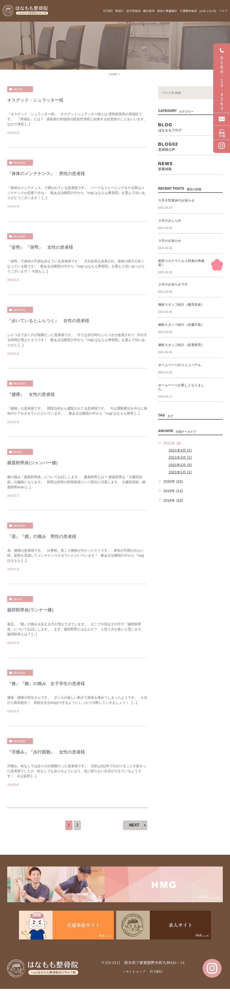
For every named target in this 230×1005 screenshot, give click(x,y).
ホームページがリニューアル (179, 365)
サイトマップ (135, 971)
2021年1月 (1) (180, 472)
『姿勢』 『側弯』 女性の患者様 (40, 247)
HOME (113, 74)
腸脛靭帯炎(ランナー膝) (30, 610)
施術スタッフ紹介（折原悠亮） (181, 345)
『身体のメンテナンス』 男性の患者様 (46, 173)
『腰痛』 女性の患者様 (31, 394)
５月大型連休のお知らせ (176, 200)
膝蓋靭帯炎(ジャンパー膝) (32, 462)
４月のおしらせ (170, 220)
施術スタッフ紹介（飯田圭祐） (181, 304)
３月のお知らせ (170, 240)
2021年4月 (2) (180, 450)
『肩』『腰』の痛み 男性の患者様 (41, 536)
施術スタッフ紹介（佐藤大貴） (181, 324)
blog (18, 89)
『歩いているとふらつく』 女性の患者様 (50, 320)
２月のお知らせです (173, 284)
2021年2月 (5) (180, 465)
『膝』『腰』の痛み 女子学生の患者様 (46, 683)
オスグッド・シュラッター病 (35, 100)
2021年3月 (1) (180, 457)
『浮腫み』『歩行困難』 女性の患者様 (46, 752)
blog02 (19, 162)
